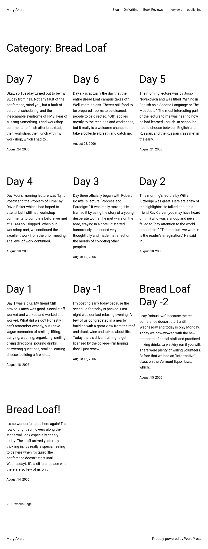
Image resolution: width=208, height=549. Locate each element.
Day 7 (19, 79)
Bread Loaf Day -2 (165, 295)
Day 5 (153, 79)
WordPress (193, 539)
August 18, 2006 (151, 251)
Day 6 (86, 79)
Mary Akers (15, 10)
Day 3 (86, 181)
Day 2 (153, 181)
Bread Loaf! (33, 409)
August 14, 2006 (17, 479)
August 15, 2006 (84, 359)
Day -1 (87, 289)
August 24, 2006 (17, 149)
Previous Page (18, 504)
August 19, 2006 (17, 251)
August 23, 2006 (84, 144)
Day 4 (19, 181)
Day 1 (19, 289)
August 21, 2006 (151, 149)
